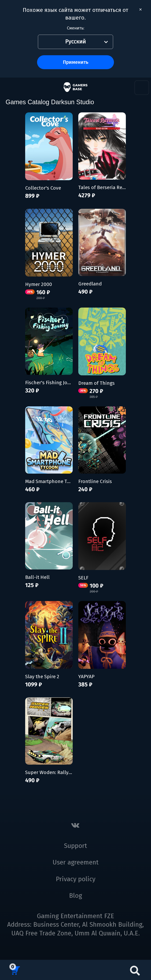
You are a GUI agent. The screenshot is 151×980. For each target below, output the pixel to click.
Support (75, 846)
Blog (75, 895)
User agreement (76, 862)
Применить (75, 62)
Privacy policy (75, 879)
